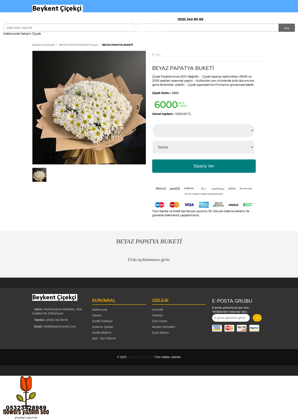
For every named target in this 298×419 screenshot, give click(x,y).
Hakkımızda (11, 33)
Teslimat (157, 315)
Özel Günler (160, 321)
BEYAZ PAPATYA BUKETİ (183, 68)
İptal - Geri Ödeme (104, 338)
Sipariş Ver (203, 166)
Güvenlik (157, 309)
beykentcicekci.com (139, 357)
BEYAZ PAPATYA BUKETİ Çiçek (78, 44)
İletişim (26, 33)
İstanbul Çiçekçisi (43, 44)
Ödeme (97, 315)
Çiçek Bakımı (160, 332)
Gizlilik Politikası (102, 321)
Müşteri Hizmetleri (163, 327)
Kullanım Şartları (102, 327)
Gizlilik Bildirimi (101, 332)
